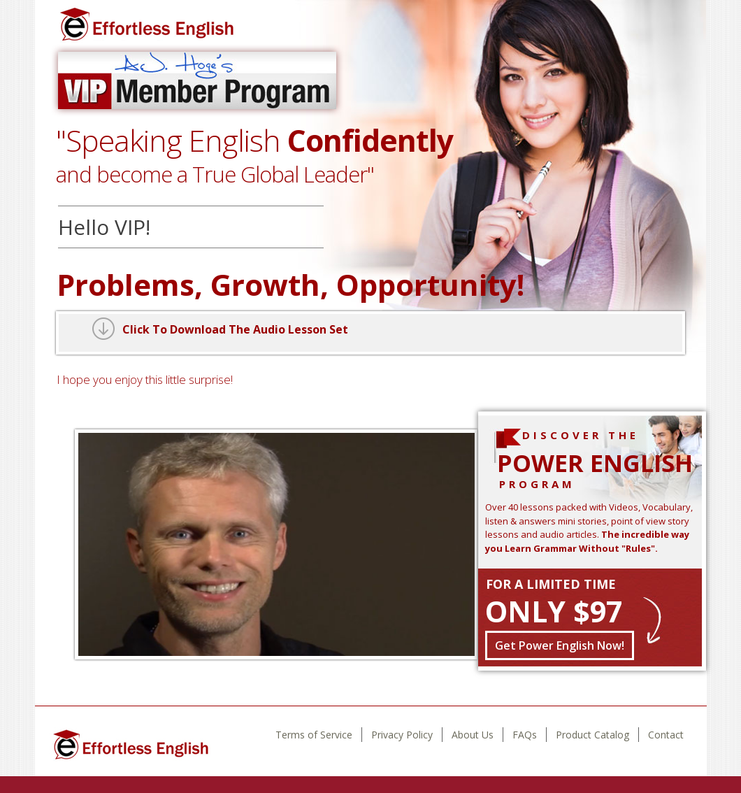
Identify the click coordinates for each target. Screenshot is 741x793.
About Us (473, 734)
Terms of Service (313, 734)
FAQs (524, 734)
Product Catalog (592, 734)
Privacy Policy (402, 734)
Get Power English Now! (559, 645)
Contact (666, 734)
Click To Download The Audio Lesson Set (235, 329)
